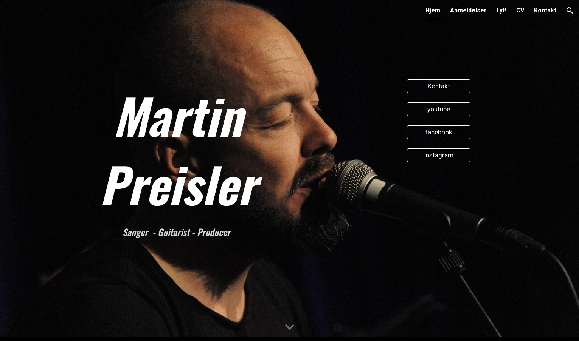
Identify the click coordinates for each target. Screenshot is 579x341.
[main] (177, 149)
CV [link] (520, 10)
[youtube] (438, 109)
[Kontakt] (438, 86)
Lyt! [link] (501, 10)
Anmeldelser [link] (468, 10)
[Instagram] (438, 155)
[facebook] (438, 132)
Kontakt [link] (545, 10)
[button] (570, 11)
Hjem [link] (432, 10)
